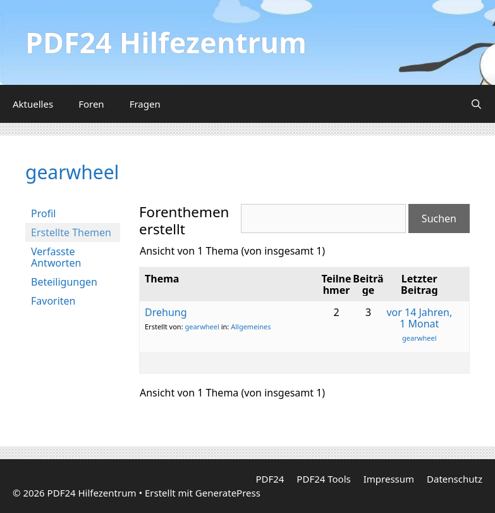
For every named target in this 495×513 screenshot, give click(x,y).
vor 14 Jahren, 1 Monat (419, 318)
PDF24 (269, 478)
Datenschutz (454, 478)
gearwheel (72, 172)
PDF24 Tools (323, 478)
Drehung (166, 312)
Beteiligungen (64, 282)
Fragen (145, 104)
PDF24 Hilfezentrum (166, 42)
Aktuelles (33, 104)
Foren (91, 104)
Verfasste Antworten (56, 257)
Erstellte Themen (71, 232)
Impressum (389, 478)
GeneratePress (227, 492)
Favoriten (53, 301)
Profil (43, 213)
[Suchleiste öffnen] (476, 104)
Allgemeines (251, 326)
